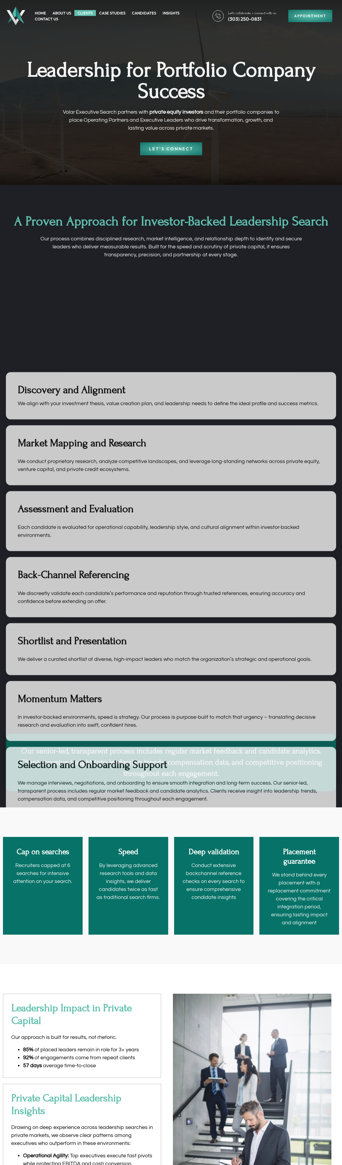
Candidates (144, 13)
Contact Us (46, 19)
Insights (171, 13)
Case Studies (112, 13)
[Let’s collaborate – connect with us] (218, 16)
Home (40, 13)
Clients (85, 13)
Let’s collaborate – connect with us (252, 13)
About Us (62, 13)
